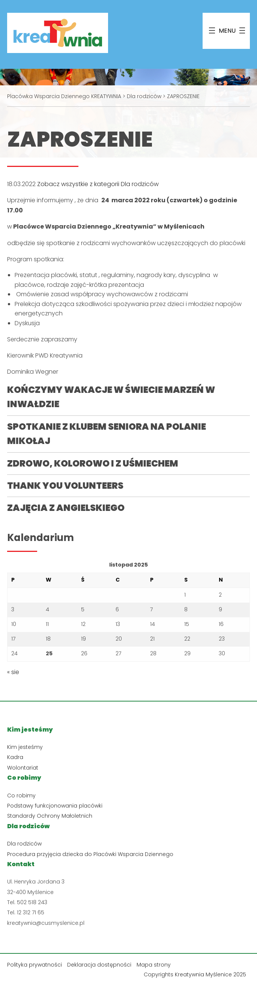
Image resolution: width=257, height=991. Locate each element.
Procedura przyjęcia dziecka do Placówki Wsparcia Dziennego (90, 854)
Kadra (15, 757)
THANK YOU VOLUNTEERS (65, 485)
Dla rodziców (24, 843)
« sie (13, 672)
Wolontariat (22, 767)
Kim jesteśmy (25, 747)
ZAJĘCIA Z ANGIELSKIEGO (66, 508)
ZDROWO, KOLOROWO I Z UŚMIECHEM (92, 463)
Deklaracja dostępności (99, 964)
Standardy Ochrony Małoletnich (49, 816)
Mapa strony (154, 964)
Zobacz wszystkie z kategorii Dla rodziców (98, 184)
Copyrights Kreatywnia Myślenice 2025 (195, 974)
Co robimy (21, 795)
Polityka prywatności (34, 964)
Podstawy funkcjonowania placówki (54, 805)
